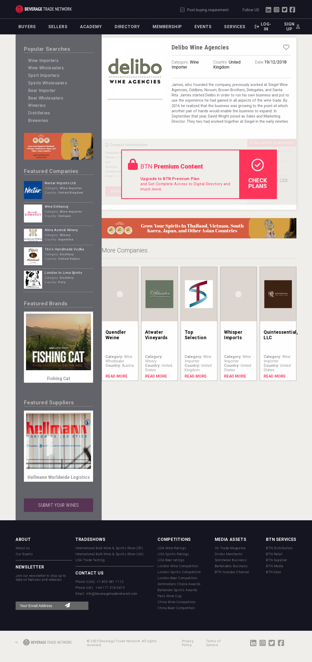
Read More (117, 376)
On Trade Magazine (230, 548)
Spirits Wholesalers (47, 83)
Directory (127, 26)
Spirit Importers (43, 75)
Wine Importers (43, 60)
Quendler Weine (116, 335)
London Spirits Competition (179, 572)
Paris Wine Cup (170, 596)
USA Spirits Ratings (173, 554)
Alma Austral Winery (61, 230)
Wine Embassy (57, 206)
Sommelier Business (231, 560)
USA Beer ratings (171, 560)
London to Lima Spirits (63, 273)
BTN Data (273, 572)
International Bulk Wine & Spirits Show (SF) (109, 548)
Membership (167, 26)
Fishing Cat (58, 378)
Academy (91, 26)
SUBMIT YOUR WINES (58, 505)
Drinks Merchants (229, 554)
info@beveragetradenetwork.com (112, 594)
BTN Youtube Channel (232, 572)
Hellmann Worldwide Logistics (59, 477)
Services (234, 26)
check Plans (257, 174)
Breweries (38, 120)
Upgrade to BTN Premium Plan (169, 179)
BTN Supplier (276, 560)
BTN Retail (274, 554)
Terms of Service (213, 643)
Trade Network (44, 9)
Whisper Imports (233, 335)
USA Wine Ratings (172, 548)
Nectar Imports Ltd (60, 183)
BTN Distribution (279, 548)
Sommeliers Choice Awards (179, 584)
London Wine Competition (178, 566)
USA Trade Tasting (90, 560)
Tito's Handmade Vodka (64, 249)
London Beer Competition (177, 578)
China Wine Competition (177, 602)
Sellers (58, 26)
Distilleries (39, 112)
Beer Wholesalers (45, 98)
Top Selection (196, 335)
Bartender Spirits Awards (177, 590)
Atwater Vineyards (156, 335)
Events (203, 26)
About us (23, 548)
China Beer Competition (176, 608)
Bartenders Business (231, 566)
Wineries (37, 105)
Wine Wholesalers (46, 67)
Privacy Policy (187, 643)
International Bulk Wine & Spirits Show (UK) (109, 554)
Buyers (27, 26)
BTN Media (274, 566)
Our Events (24, 554)
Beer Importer (41, 90)
